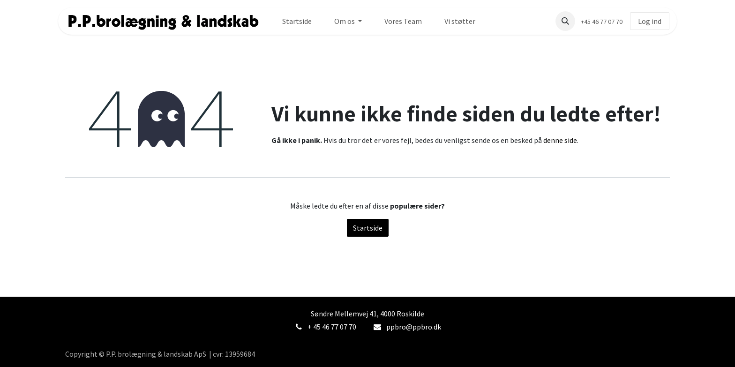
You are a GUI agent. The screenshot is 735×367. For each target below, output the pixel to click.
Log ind (649, 21)
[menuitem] (297, 21)
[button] (565, 21)
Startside (367, 227)
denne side (560, 140)
